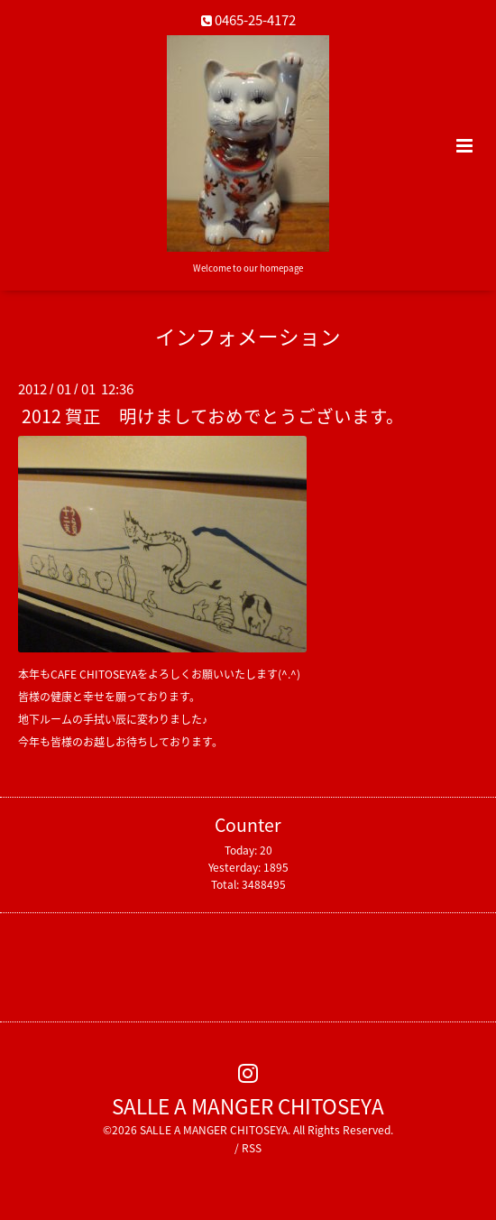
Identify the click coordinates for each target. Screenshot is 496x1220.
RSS (252, 1148)
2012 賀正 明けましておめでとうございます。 (213, 415)
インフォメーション (248, 336)
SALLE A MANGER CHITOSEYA (248, 1105)
